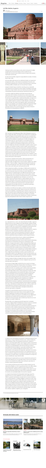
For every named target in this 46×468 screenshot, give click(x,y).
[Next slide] (44, 53)
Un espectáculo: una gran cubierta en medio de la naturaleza (7, 450)
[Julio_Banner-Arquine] (23, 409)
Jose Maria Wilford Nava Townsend (12, 11)
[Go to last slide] (2, 53)
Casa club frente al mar (27, 449)
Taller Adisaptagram (36, 449)
